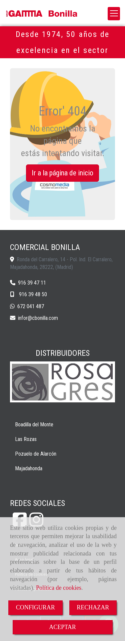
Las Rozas (26, 439)
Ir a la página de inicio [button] (62, 173)
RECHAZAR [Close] (93, 607)
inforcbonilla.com (38, 318)
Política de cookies (58, 587)
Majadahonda (28, 468)
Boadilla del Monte (34, 424)
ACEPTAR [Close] (62, 627)
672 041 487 (30, 306)
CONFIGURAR (35, 607)
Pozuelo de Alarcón (35, 454)
